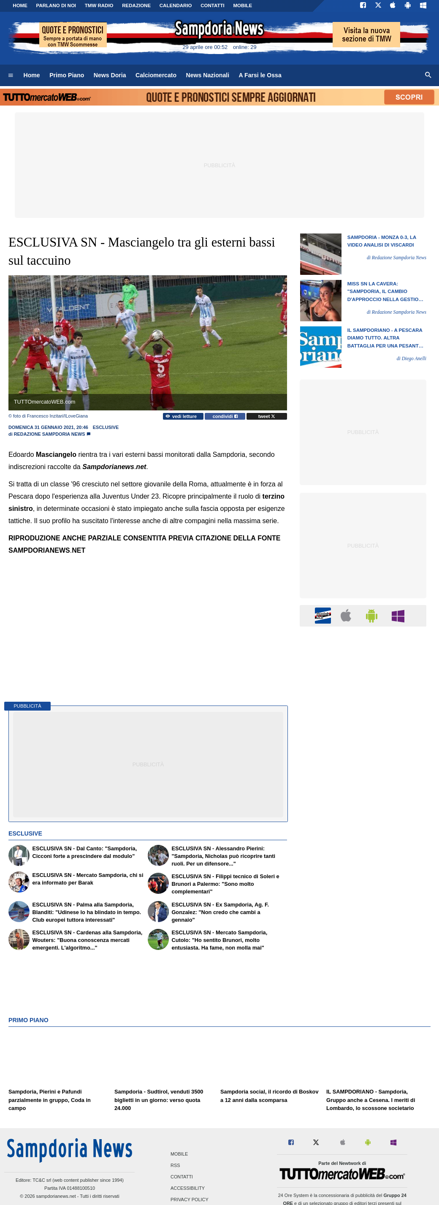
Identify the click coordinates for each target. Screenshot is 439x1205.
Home (20, 5)
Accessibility (188, 1188)
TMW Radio (99, 5)
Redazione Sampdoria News (49, 434)
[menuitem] (10, 75)
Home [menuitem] (32, 75)
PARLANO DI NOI (56, 5)
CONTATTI (213, 5)
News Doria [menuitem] (110, 75)
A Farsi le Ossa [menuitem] (260, 75)
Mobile (179, 1153)
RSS (175, 1165)
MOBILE (242, 5)
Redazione (136, 5)
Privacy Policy (190, 1199)
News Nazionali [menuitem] (208, 75)
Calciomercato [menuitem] (155, 75)
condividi (225, 416)
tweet (267, 416)
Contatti (182, 1177)
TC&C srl (42, 1180)
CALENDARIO (176, 5)
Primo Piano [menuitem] (66, 75)
